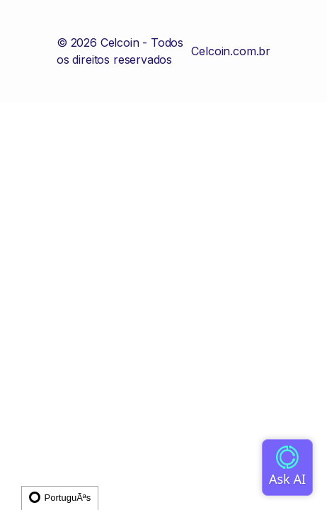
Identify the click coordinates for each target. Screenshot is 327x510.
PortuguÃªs (60, 497)
